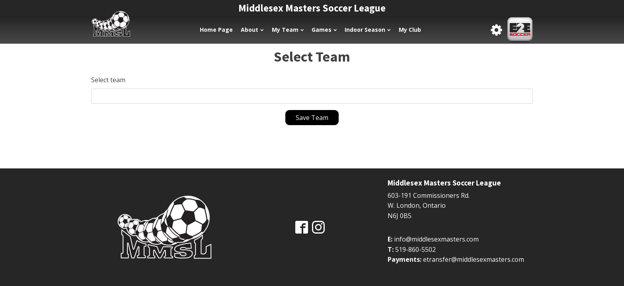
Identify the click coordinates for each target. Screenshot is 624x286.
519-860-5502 (415, 249)
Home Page (216, 29)
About (252, 29)
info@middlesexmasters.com (436, 239)
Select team (108, 79)
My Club (410, 29)
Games (324, 29)
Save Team (312, 117)
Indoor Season (367, 29)
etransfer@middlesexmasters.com (473, 259)
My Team (288, 29)
